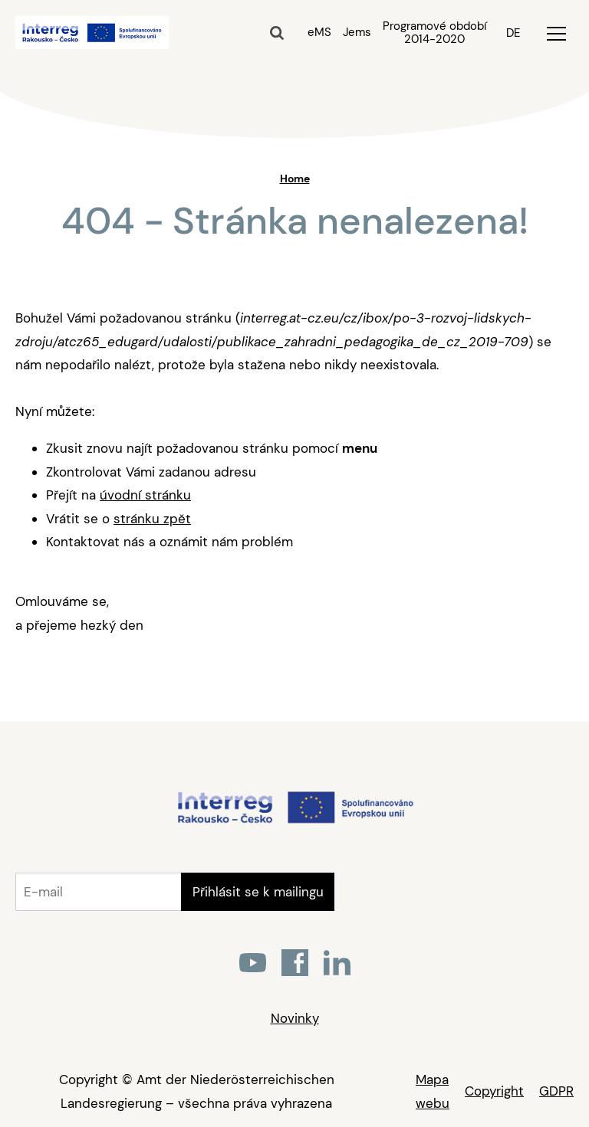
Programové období (434, 33)
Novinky (295, 1018)
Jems (357, 32)
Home (295, 178)
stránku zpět (152, 518)
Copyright (494, 1091)
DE (513, 33)
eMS (319, 32)
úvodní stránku (145, 495)
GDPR (556, 1091)
